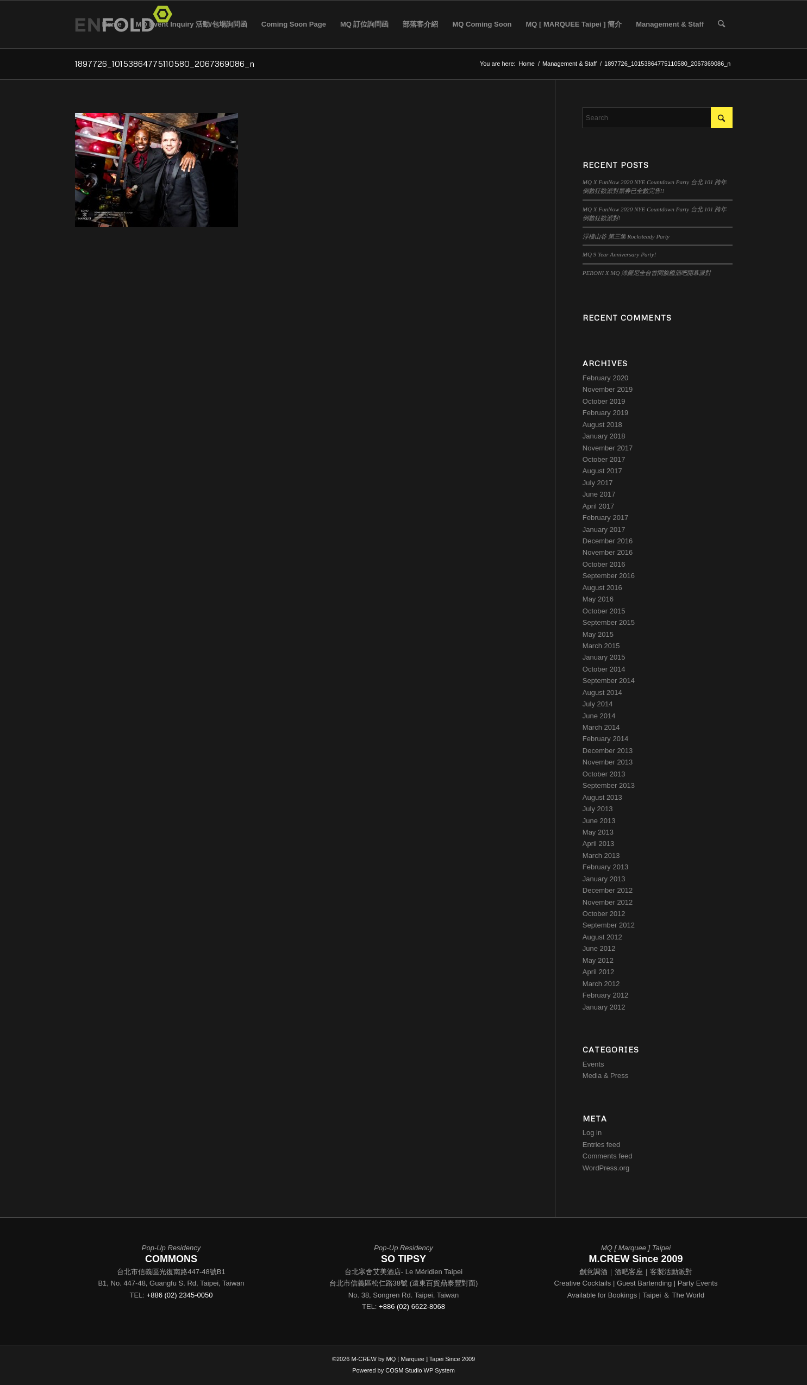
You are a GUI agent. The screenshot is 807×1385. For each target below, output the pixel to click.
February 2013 (606, 867)
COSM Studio (403, 1370)
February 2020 (606, 378)
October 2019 (604, 401)
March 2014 (601, 727)
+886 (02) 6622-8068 (412, 1306)
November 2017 (608, 448)
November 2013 (608, 762)
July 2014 (598, 704)
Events (593, 1064)
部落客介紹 (420, 24)
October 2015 (604, 611)
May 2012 (598, 960)
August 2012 (602, 937)
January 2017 (604, 529)
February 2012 (606, 995)
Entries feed (601, 1144)
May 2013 (598, 832)
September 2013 (609, 785)
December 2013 (608, 751)
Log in (592, 1133)
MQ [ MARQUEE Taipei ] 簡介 (574, 24)
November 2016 (608, 552)
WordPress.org (606, 1168)
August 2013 (602, 797)
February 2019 (606, 413)
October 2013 (604, 774)
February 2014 (606, 739)
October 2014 (604, 669)
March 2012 (601, 984)
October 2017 (604, 459)
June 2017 (599, 494)
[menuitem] (721, 24)
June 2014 (599, 716)
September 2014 (609, 680)
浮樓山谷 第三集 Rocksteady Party (626, 236)
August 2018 (602, 425)
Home (112, 24)
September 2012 (609, 925)
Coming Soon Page (293, 24)
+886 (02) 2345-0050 (180, 1295)
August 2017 (602, 471)
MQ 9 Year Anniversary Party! (619, 254)
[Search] (721, 24)
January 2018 (604, 436)
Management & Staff (670, 24)
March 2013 (601, 855)
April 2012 (599, 972)
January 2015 (604, 657)
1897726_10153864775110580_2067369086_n (164, 63)
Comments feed (608, 1156)
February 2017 (606, 517)
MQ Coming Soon (481, 24)
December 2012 (608, 890)
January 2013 (604, 879)
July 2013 (598, 809)
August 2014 (602, 692)
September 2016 (609, 576)
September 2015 (609, 622)
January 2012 (604, 1007)
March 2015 (601, 646)
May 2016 (598, 599)
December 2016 (608, 541)
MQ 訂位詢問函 (364, 24)
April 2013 (599, 843)
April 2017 (599, 506)
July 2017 (598, 483)
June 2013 (599, 821)
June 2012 (599, 948)
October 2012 (604, 914)
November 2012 (608, 902)
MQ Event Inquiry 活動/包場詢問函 (191, 24)
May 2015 (598, 634)
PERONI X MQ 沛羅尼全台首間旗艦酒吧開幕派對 (647, 273)
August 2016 (602, 588)
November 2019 (608, 389)
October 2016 (604, 564)
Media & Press (606, 1075)
